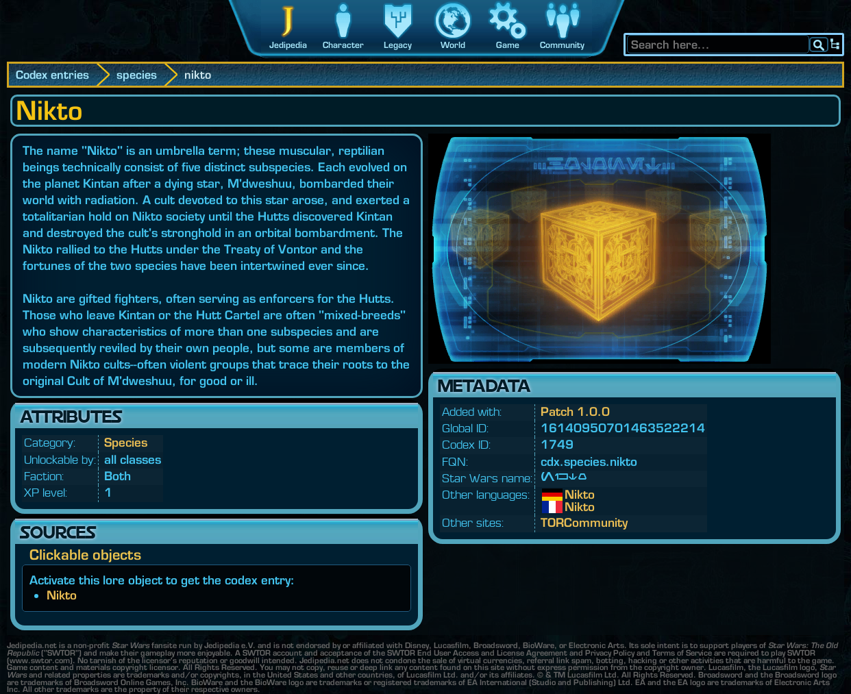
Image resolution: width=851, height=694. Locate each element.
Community (562, 45)
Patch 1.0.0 (575, 411)
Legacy (398, 45)
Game (507, 45)
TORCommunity (584, 522)
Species (125, 442)
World (453, 45)
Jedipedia (288, 45)
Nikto (62, 595)
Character (343, 45)
